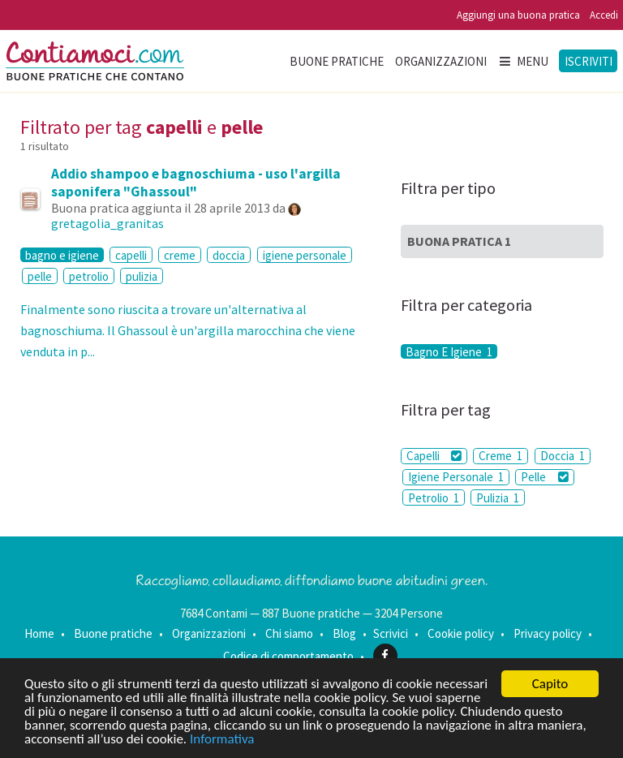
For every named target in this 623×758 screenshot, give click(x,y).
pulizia (141, 276)
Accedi (604, 15)
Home (39, 633)
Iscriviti (588, 61)
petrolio (89, 276)
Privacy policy (547, 633)
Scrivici (390, 633)
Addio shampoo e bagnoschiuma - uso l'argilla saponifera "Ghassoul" (196, 182)
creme (179, 255)
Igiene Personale (456, 477)
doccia (229, 255)
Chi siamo (289, 633)
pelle (40, 276)
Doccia (562, 455)
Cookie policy (461, 633)
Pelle (544, 477)
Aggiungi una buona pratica (518, 15)
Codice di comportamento (288, 655)
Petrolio (433, 498)
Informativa (222, 738)
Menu (523, 61)
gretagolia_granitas (107, 223)
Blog (344, 633)
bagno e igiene (62, 255)
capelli (131, 255)
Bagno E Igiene (449, 351)
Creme (500, 455)
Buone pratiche (337, 61)
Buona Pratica (459, 241)
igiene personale (304, 255)
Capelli (434, 455)
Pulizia (497, 498)
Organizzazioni (441, 61)
